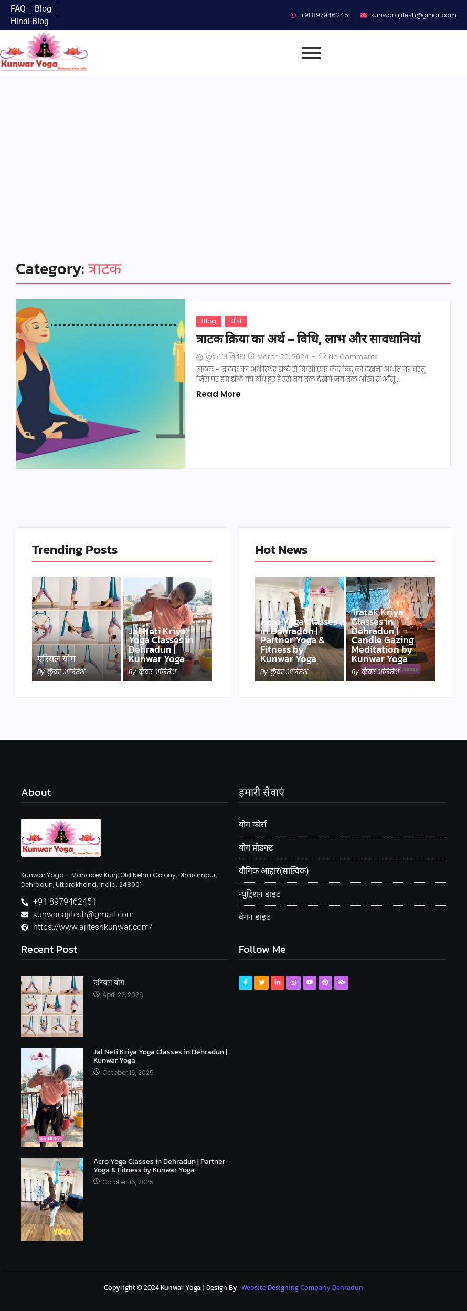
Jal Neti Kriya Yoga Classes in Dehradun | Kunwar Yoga (161, 645)
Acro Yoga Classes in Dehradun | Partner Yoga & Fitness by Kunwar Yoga (298, 640)
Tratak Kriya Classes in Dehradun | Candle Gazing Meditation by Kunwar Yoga (383, 635)
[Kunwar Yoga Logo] (61, 837)
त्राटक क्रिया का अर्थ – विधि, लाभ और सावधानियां (308, 339)
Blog (208, 321)
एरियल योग (56, 659)
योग (235, 321)
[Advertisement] (233, 154)
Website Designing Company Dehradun (302, 1288)
